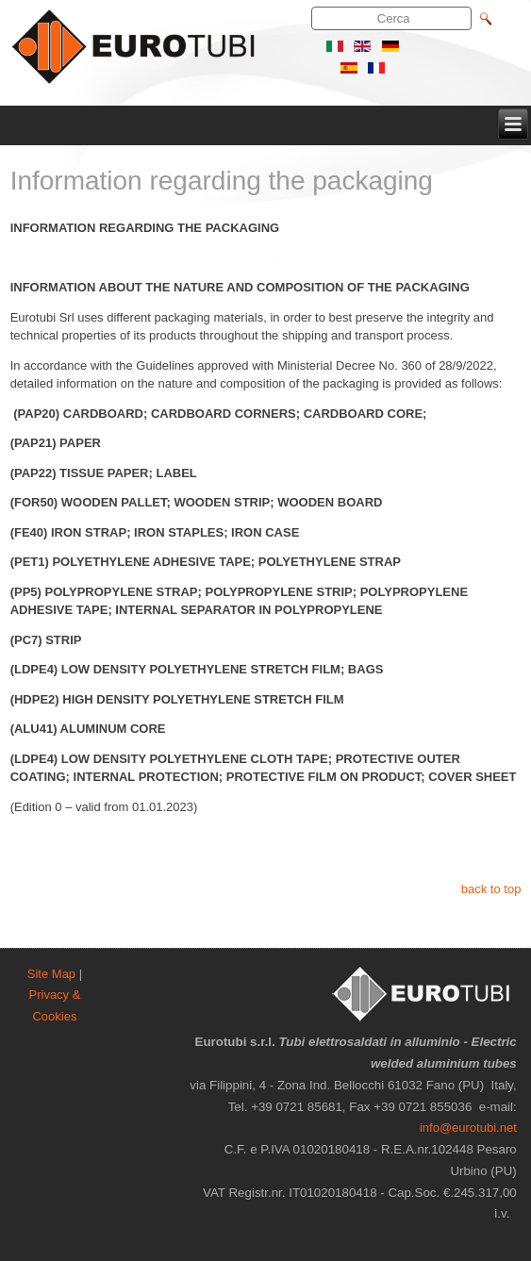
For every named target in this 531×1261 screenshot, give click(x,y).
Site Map (51, 974)
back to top (491, 889)
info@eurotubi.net (468, 1127)
